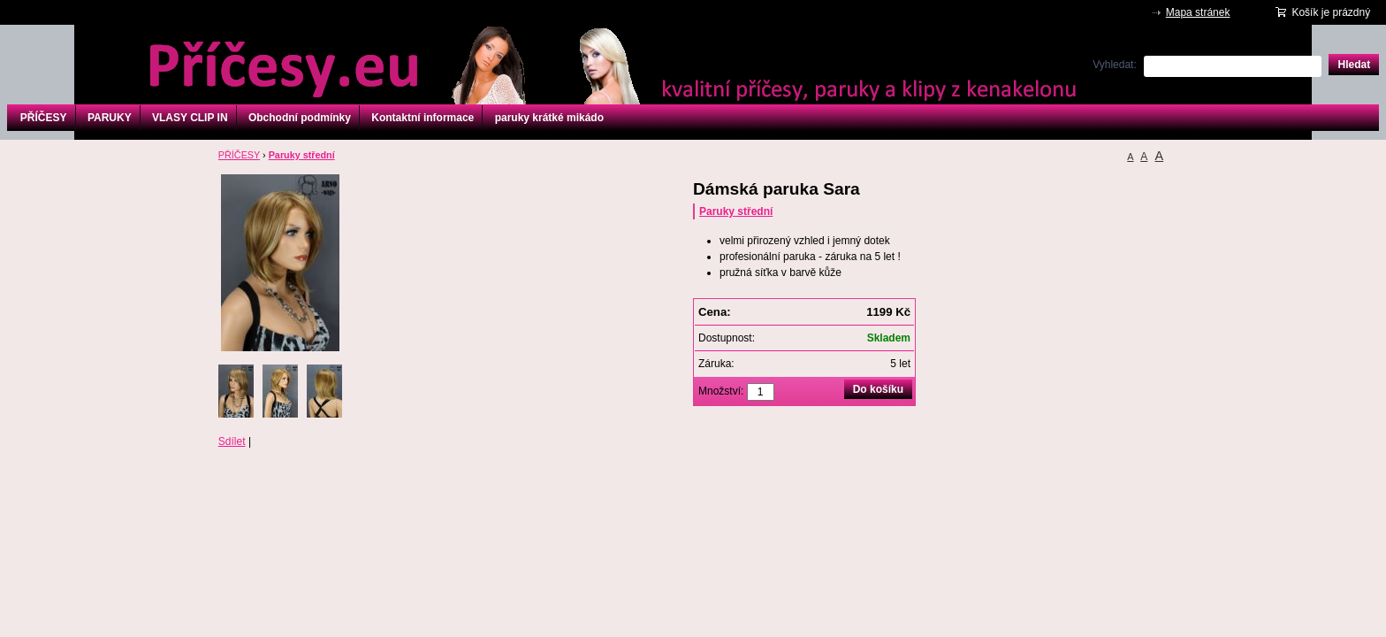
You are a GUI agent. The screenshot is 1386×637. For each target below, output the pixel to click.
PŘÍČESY (43, 117)
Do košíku (878, 389)
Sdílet (232, 441)
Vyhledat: (1115, 64)
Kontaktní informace (422, 117)
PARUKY (110, 117)
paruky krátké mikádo (549, 117)
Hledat (1353, 64)
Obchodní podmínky (299, 117)
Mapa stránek (1198, 12)
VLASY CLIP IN (190, 117)
